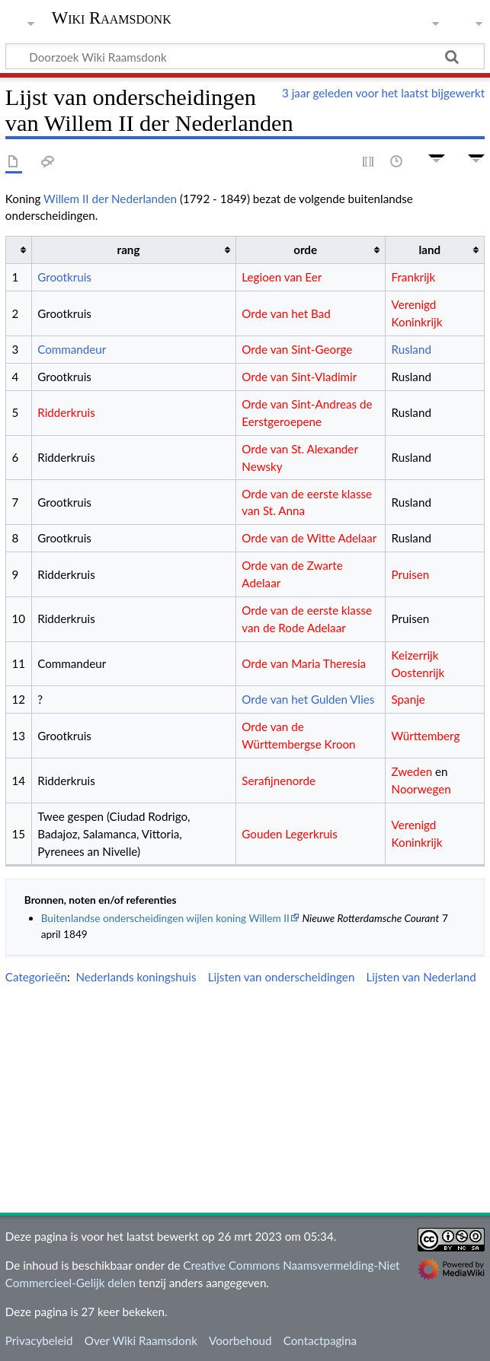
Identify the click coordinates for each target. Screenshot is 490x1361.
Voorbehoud (240, 1340)
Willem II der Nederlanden (110, 198)
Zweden (412, 771)
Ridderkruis (66, 412)
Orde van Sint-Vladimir (299, 376)
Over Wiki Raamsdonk (141, 1340)
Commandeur (71, 349)
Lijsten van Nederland (421, 977)
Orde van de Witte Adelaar (309, 538)
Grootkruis (64, 277)
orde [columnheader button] (305, 249)
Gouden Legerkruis (289, 834)
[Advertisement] (247, 1101)
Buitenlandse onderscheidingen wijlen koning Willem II (165, 917)
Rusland (411, 349)
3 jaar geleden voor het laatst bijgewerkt (383, 93)
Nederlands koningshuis (135, 977)
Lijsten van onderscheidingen (281, 977)
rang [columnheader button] (128, 249)
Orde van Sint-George (297, 349)
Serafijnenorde (278, 780)
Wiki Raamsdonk (111, 18)
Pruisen (411, 574)
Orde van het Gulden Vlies (308, 699)
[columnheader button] (18, 250)
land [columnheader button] (430, 249)
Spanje (408, 699)
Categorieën (36, 977)
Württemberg (426, 736)
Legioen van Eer (282, 277)
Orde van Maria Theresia (304, 663)
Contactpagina (320, 1340)
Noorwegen (421, 789)
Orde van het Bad (286, 313)
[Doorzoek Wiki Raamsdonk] (245, 56)
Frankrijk (414, 277)
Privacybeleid (39, 1340)
